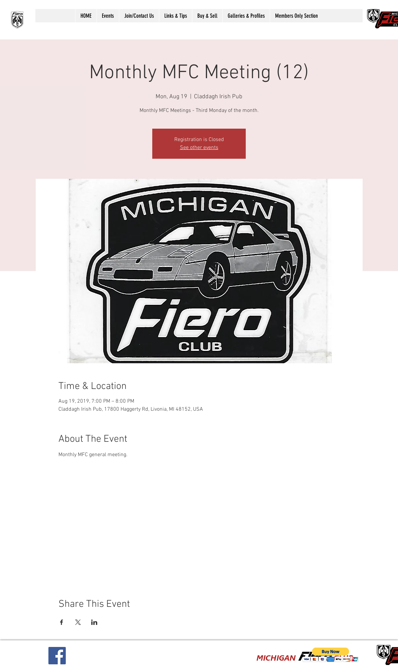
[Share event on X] (78, 622)
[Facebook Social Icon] (57, 655)
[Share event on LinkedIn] (94, 622)
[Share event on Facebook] (61, 622)
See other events (199, 147)
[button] (107, 15)
